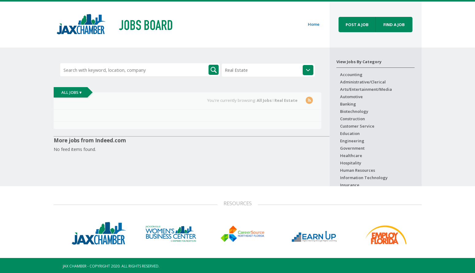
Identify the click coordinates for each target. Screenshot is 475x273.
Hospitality (350, 163)
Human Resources (357, 170)
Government (352, 148)
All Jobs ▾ (71, 92)
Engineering (352, 141)
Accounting (351, 74)
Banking (348, 104)
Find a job (394, 24)
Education (350, 133)
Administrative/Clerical (363, 82)
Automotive (351, 96)
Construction (352, 118)
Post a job (357, 24)
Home (314, 24)
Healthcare (351, 155)
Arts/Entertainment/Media (366, 89)
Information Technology (364, 177)
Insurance (349, 185)
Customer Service (357, 126)
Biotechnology (354, 111)
